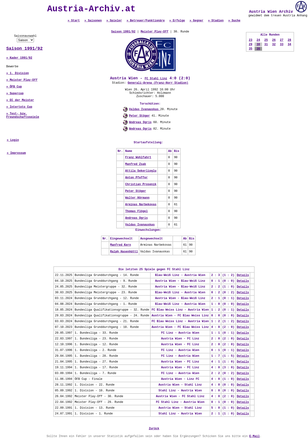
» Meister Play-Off (22, 80)
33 (281, 44)
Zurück (154, 428)
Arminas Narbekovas (140, 204)
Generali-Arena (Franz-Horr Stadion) (158, 83)
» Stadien (216, 20)
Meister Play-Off (154, 31)
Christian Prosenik (140, 184)
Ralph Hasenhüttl (124, 251)
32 (274, 44)
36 (258, 48)
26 (274, 40)
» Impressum (16, 153)
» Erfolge (177, 20)
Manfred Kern (120, 245)
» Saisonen (93, 20)
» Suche (234, 20)
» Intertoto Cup (19, 107)
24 (258, 40)
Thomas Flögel (136, 211)
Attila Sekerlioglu (140, 171)
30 (258, 44)
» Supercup (15, 93)
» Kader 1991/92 (19, 58)
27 (281, 40)
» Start (74, 20)
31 (266, 44)
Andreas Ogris (140, 122)
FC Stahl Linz (156, 78)
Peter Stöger (139, 116)
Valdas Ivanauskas (144, 109)
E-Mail (254, 436)
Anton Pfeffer (136, 177)
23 (250, 40)
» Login (13, 140)
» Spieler (114, 20)
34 (289, 44)
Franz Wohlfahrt (138, 157)
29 (250, 44)
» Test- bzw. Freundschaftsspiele (22, 115)
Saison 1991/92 (24, 48)
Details (243, 275)
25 (266, 40)
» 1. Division (17, 73)
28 (289, 40)
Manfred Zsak (135, 164)
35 (250, 48)
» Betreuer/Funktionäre (146, 20)
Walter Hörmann (137, 198)
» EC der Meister (20, 100)
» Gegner (197, 20)
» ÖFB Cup (14, 86)
